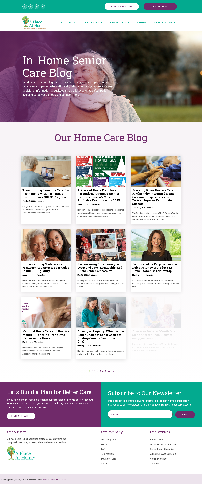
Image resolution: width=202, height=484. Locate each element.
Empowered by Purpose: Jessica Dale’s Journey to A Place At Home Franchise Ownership (154, 267)
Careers (141, 22)
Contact (105, 463)
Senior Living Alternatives (162, 449)
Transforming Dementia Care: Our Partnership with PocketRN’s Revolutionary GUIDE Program (45, 193)
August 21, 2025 (138, 208)
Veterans (154, 463)
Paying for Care (108, 458)
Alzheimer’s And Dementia (163, 454)
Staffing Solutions (158, 458)
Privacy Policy (60, 479)
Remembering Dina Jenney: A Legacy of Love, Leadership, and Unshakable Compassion (99, 267)
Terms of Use (47, 479)
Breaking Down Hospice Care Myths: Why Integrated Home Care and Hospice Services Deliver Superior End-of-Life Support (153, 197)
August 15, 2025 (28, 275)
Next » (111, 371)
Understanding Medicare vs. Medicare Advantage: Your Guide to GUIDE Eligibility (45, 267)
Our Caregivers (108, 439)
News (104, 444)
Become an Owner (165, 22)
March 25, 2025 (138, 275)
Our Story (67, 22)
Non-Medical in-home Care (163, 444)
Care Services (93, 22)
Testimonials (107, 454)
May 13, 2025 (82, 275)
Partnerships (120, 22)
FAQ (103, 449)
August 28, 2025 (83, 204)
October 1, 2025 (28, 201)
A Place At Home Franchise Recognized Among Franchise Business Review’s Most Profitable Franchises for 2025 (98, 195)
